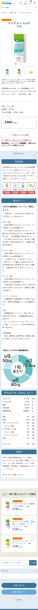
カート (30, 2)
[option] (19, 48)
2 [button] (19, 64)
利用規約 (19, 600)
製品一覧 (13, 12)
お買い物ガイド (19, 592)
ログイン (18, 140)
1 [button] (16, 64)
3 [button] (22, 64)
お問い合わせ (19, 585)
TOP (5, 12)
